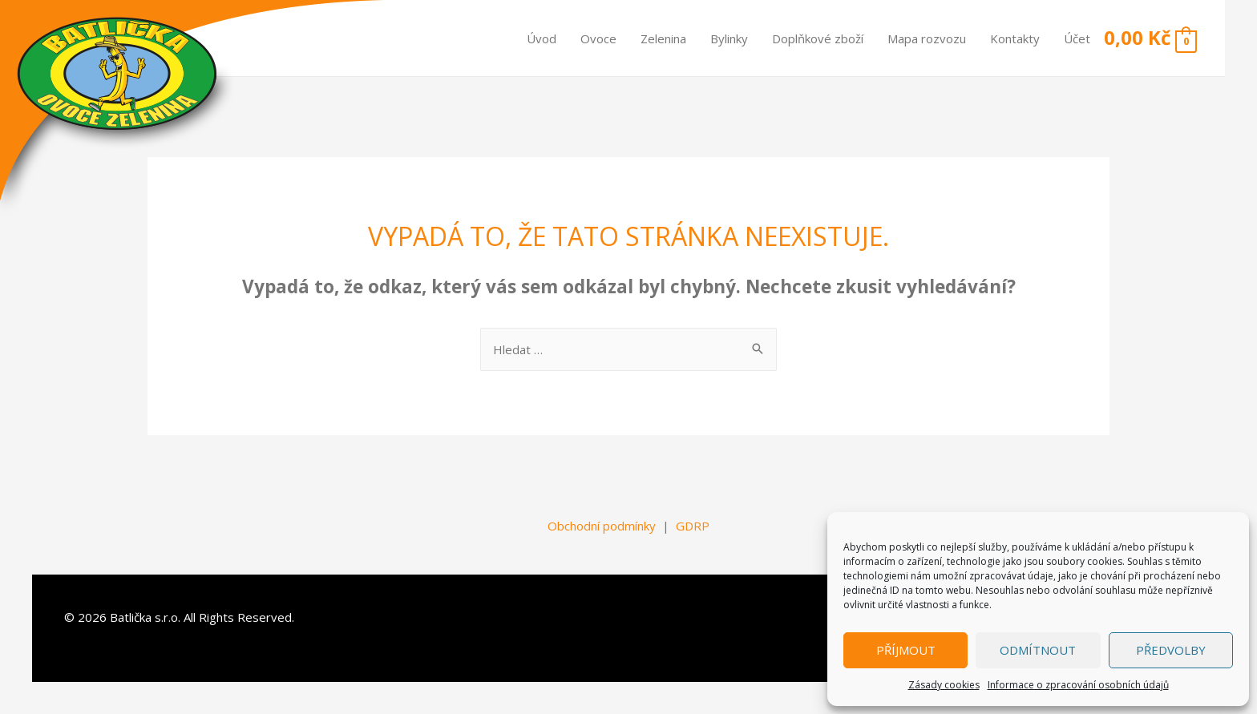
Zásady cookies (944, 685)
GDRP (692, 526)
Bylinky (729, 38)
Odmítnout (1038, 650)
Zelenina (663, 38)
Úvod (541, 38)
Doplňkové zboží (817, 38)
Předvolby (1171, 650)
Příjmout (906, 650)
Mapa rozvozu (926, 38)
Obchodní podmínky (602, 526)
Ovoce (598, 38)
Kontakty (1015, 38)
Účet (1077, 38)
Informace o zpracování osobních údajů (1078, 685)
